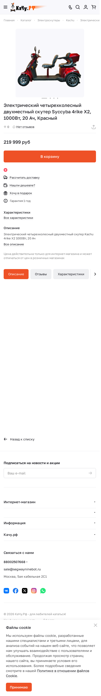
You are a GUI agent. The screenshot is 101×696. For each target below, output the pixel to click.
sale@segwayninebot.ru (22, 569)
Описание (16, 274)
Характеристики (71, 274)
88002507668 (14, 562)
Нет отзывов (23, 127)
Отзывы (41, 274)
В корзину (49, 156)
